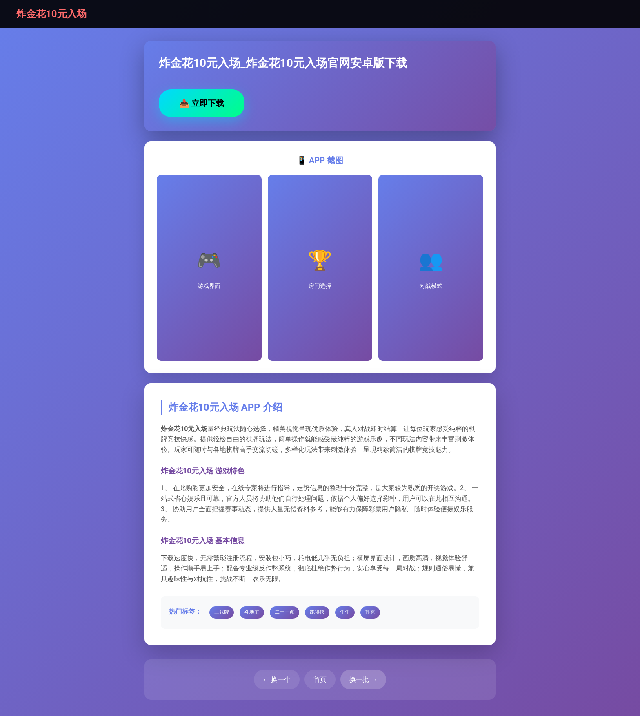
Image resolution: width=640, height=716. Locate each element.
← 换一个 (277, 679)
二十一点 (284, 612)
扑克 (370, 612)
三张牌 (221, 612)
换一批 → (363, 679)
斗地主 (251, 612)
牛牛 (345, 612)
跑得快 (317, 612)
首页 (320, 679)
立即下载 (201, 103)
